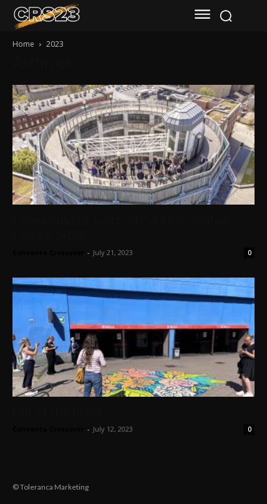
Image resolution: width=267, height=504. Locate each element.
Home (23, 44)
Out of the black (57, 412)
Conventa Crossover (48, 252)
